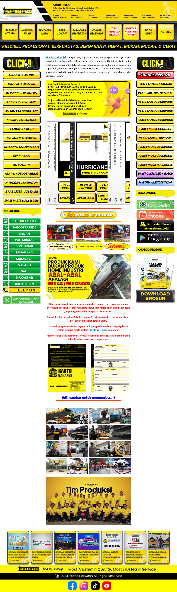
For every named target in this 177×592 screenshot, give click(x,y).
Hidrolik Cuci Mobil (56, 57)
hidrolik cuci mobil (98, 330)
